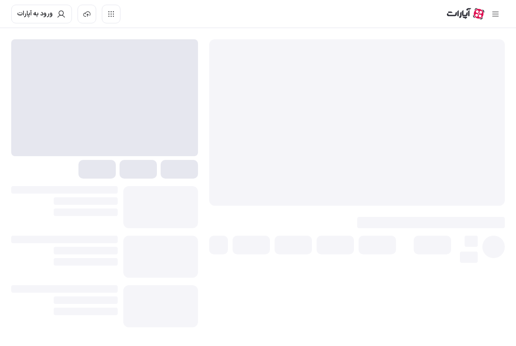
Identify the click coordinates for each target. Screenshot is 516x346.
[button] (432, 245)
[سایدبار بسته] (495, 14)
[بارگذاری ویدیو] (87, 14)
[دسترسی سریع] (111, 14)
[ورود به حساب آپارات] (41, 14)
